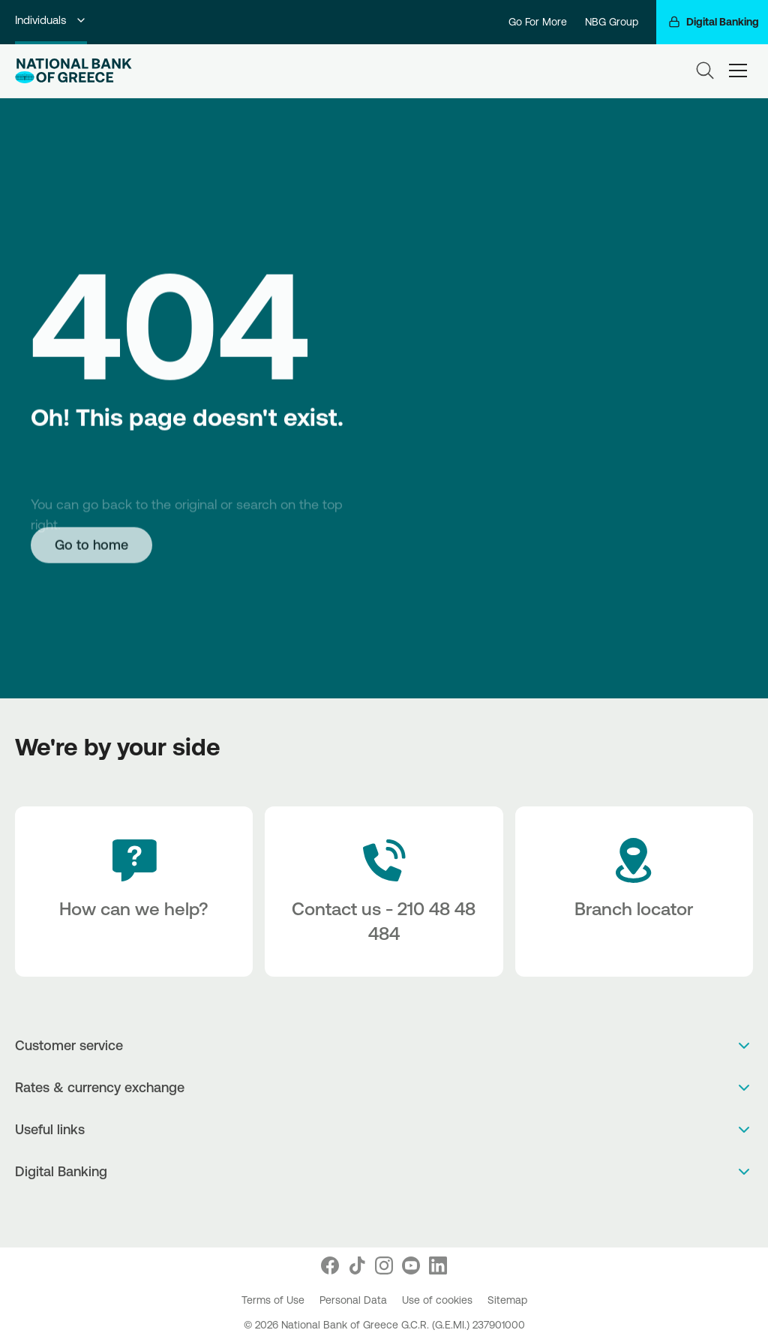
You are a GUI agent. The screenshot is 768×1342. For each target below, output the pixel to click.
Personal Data (355, 1300)
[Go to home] (91, 545)
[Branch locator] (634, 891)
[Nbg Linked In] (438, 1265)
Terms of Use (275, 1300)
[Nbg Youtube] (411, 1265)
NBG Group (611, 22)
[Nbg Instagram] (384, 1265)
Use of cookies (439, 1300)
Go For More (537, 22)
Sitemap (507, 1300)
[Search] (705, 71)
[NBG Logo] (73, 71)
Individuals (51, 20)
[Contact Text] (383, 891)
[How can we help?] (134, 891)
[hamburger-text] (738, 71)
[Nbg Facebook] (330, 1265)
